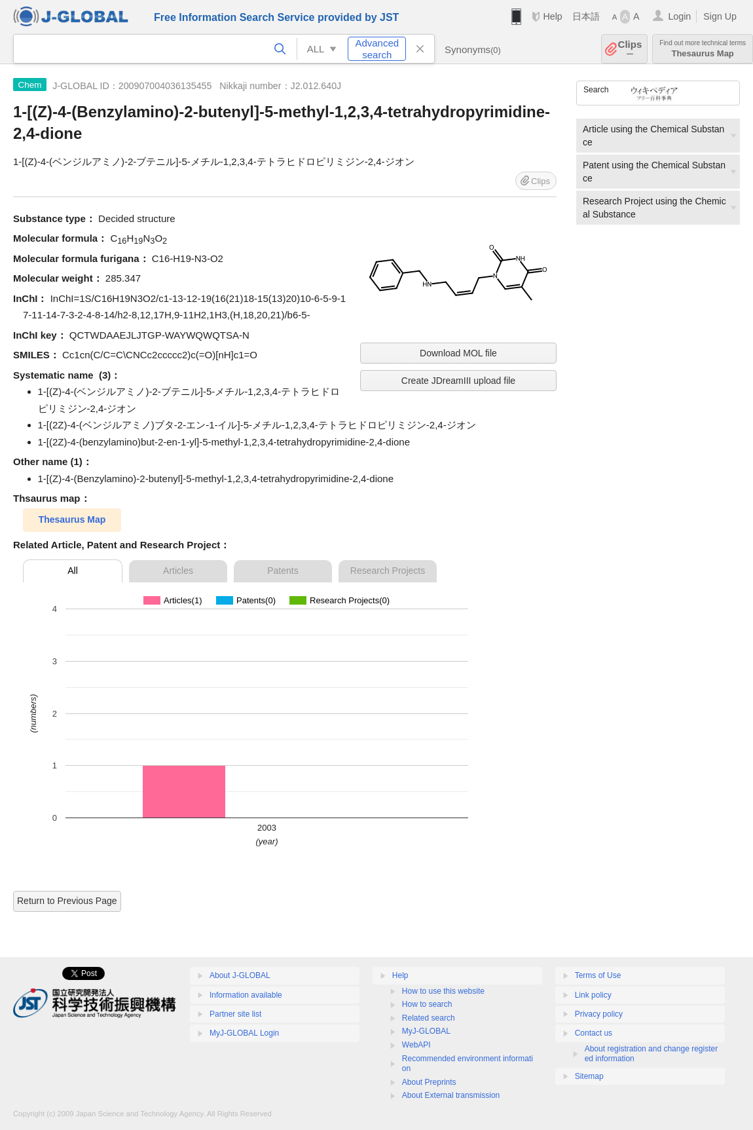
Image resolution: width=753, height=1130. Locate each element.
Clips (630, 49)
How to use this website (443, 991)
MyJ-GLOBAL (426, 1031)
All (72, 570)
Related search (428, 1018)
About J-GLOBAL (240, 975)
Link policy (593, 995)
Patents (282, 570)
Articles (178, 570)
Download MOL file (458, 353)
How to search (427, 1004)
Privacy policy (599, 1014)
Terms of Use (598, 975)
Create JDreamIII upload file (458, 380)
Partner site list (235, 1014)
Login (679, 16)
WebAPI (416, 1044)
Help (552, 16)
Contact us (593, 1033)
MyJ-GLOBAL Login (244, 1033)
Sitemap (589, 1076)
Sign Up (720, 16)
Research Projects (387, 570)
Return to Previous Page (67, 900)
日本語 (586, 16)
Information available (246, 995)
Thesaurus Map (702, 48)
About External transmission (451, 1095)
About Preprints (429, 1082)
